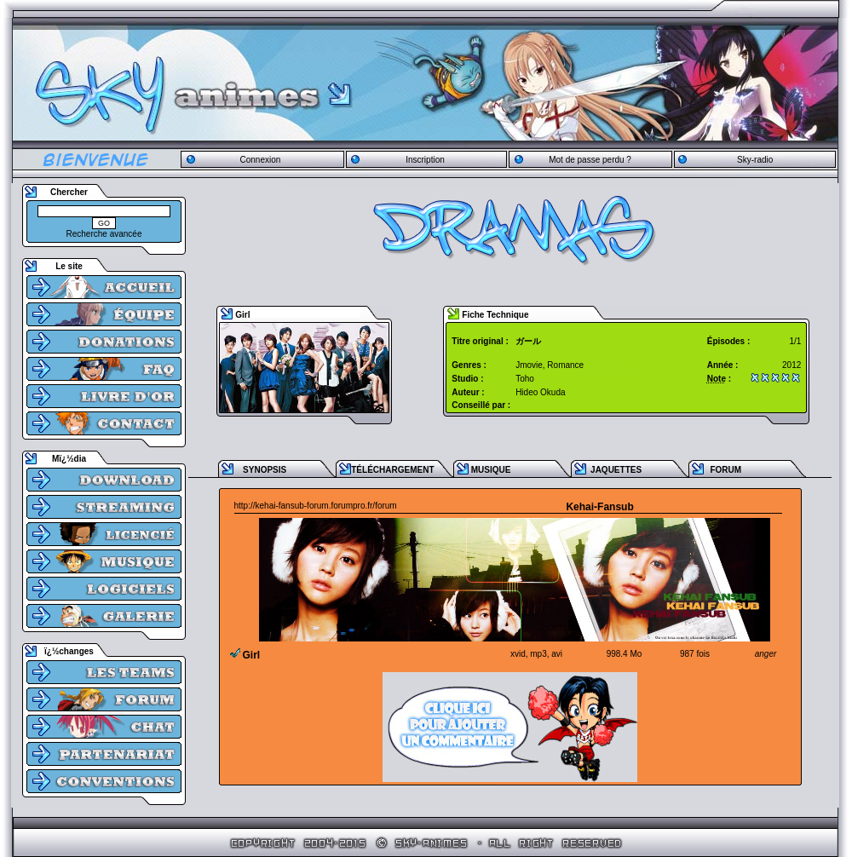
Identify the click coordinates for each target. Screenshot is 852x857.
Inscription (425, 159)
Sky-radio (755, 159)
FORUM (725, 470)
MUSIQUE (491, 470)
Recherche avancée (104, 234)
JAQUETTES (616, 470)
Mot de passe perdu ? (590, 159)
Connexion (259, 159)
